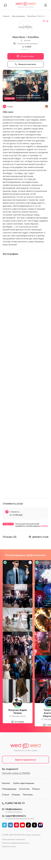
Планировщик (9, 788)
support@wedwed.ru (15, 816)
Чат (5, 5)
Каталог (6, 783)
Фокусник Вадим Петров (17, 711)
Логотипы (28, 794)
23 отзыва (19, 721)
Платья (36, 788)
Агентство (24, 788)
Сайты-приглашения (23, 783)
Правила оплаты (9, 846)
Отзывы (16, 794)
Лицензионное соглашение (13, 839)
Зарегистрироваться (25, 759)
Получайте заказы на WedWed (16, 773)
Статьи (5, 794)
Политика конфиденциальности (15, 843)
